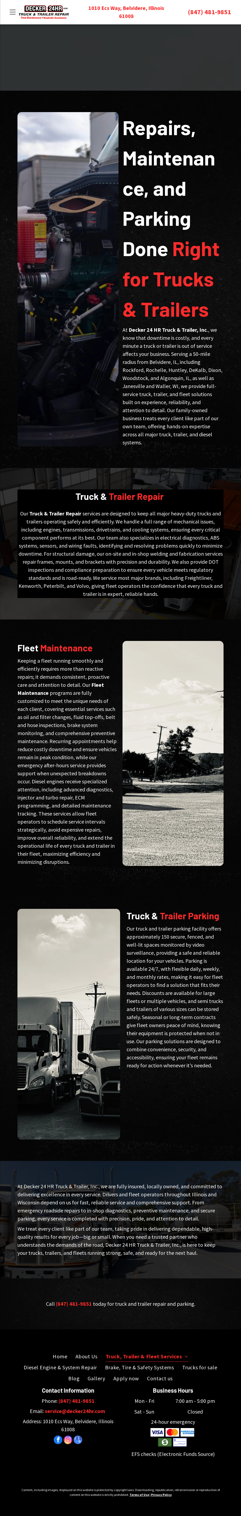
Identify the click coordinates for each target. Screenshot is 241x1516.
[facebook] (58, 1440)
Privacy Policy (161, 1495)
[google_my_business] (78, 1440)
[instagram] (68, 1440)
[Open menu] (13, 12)
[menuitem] (60, 1356)
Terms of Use (139, 1495)
